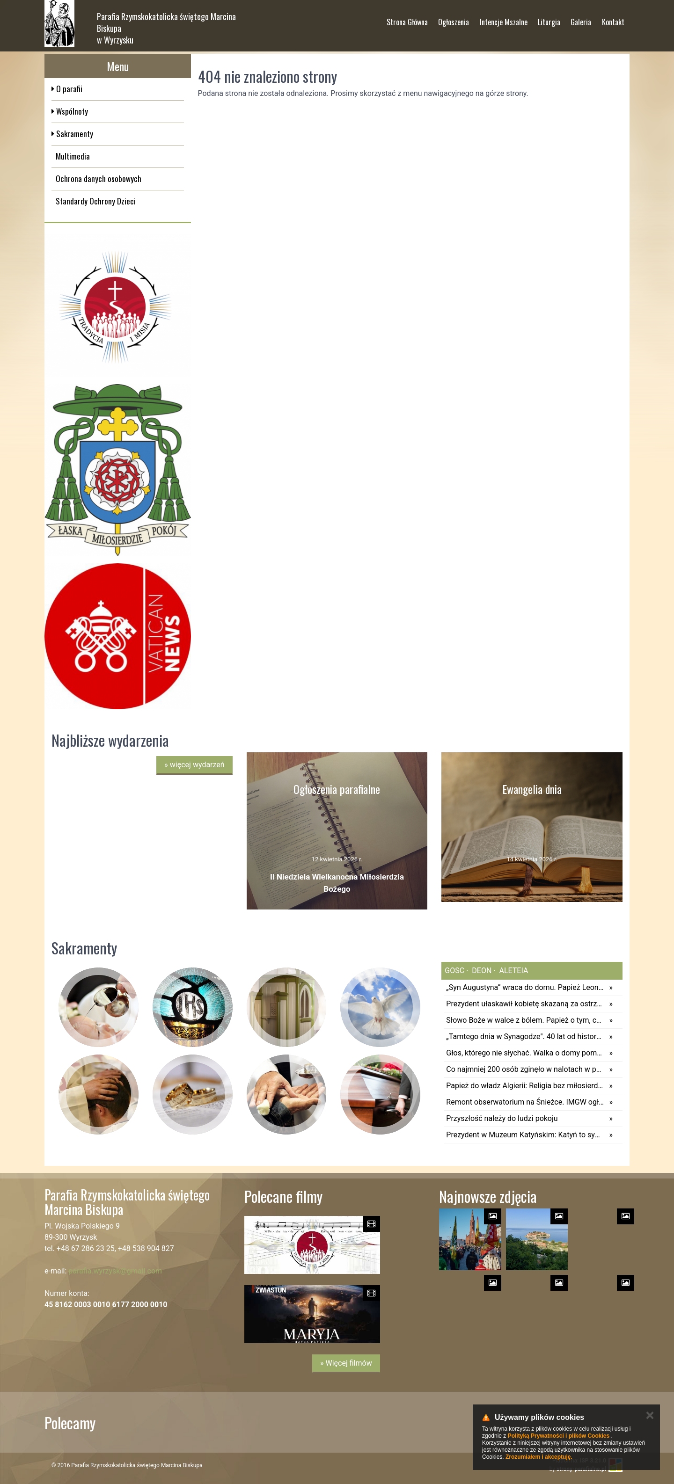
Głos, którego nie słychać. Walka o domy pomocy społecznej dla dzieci (525, 1052)
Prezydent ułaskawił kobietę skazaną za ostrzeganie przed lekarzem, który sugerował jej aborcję (525, 1003)
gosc (454, 970)
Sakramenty (73, 133)
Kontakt (613, 18)
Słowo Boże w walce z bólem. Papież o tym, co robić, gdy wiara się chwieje (525, 1020)
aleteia (513, 970)
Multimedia (73, 156)
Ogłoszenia (453, 18)
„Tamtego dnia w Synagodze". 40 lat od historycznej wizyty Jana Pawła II (525, 1036)
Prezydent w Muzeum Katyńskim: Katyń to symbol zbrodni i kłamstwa (525, 1134)
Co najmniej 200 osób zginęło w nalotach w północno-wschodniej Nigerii (525, 1069)
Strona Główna (407, 18)
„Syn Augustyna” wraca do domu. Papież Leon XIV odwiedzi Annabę (525, 987)
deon (480, 970)
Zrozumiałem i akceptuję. (539, 1457)
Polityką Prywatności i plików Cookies (558, 1436)
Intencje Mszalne (503, 18)
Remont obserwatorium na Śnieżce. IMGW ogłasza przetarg (525, 1102)
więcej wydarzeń (194, 764)
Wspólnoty (71, 111)
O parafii (68, 89)
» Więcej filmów (346, 1363)
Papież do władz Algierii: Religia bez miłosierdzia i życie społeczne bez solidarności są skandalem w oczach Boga (525, 1085)
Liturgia (549, 18)
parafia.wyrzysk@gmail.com (115, 1270)
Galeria (581, 18)
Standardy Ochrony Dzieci (96, 201)
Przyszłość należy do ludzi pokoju (501, 1118)
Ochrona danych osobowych (98, 178)
